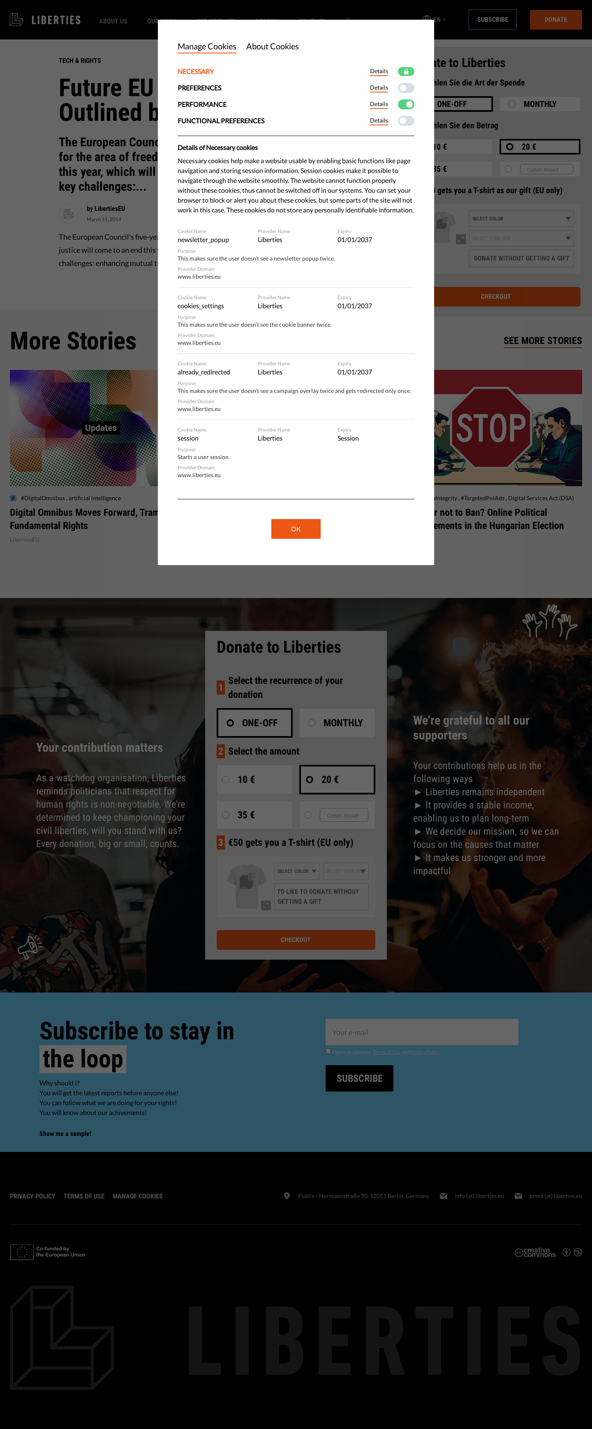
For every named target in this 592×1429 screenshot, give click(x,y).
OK (296, 529)
